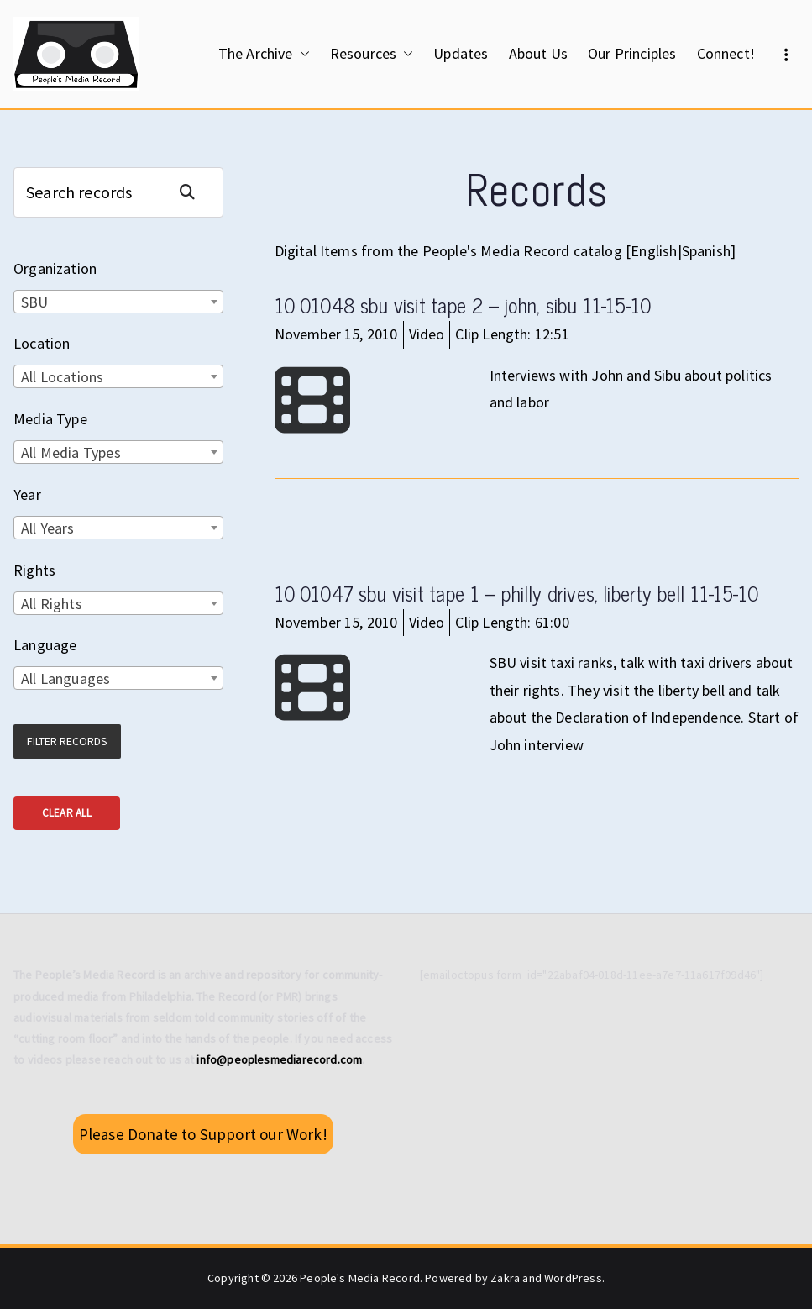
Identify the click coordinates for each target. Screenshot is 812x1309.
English (654, 250)
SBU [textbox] (35, 302)
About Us (538, 53)
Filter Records (67, 741)
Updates (460, 53)
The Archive (264, 53)
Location (41, 343)
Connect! (726, 53)
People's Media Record (360, 1277)
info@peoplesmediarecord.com (279, 1059)
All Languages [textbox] (65, 678)
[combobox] (118, 301)
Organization (55, 268)
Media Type (50, 418)
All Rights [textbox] (51, 603)
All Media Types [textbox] (71, 452)
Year (27, 494)
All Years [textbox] (48, 528)
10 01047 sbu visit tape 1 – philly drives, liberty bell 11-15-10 (517, 592)
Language (44, 644)
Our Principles (632, 53)
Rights (34, 570)
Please (203, 1134)
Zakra (505, 1277)
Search (194, 191)
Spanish (706, 250)
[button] (301, 53)
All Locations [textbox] (62, 376)
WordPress (573, 1277)
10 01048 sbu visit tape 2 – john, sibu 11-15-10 (463, 304)
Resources (372, 53)
